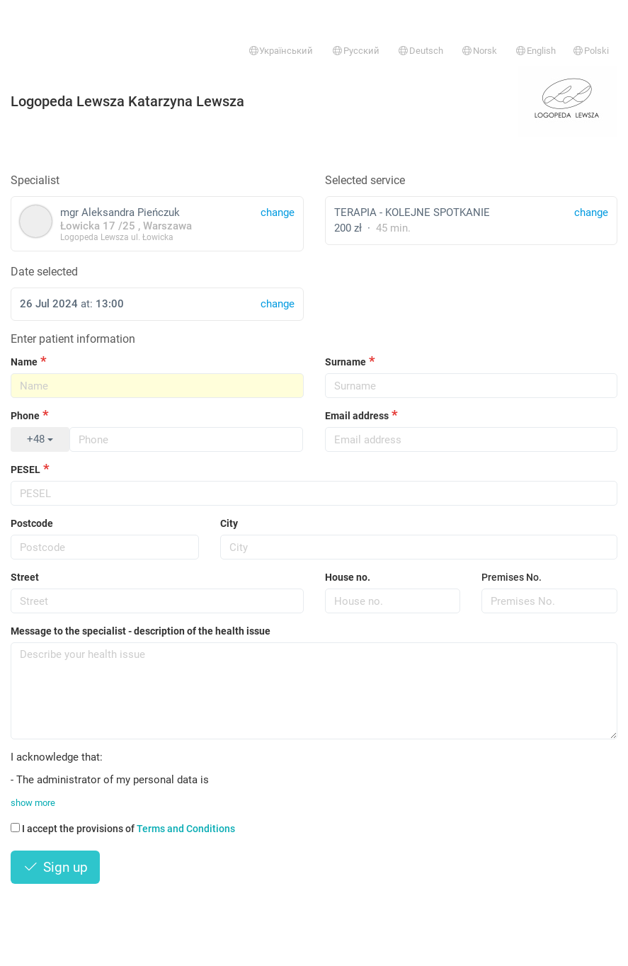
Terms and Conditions (186, 828)
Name (24, 362)
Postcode (32, 523)
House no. (347, 577)
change (591, 212)
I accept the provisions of (123, 828)
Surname (345, 362)
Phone (25, 415)
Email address (357, 415)
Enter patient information (73, 339)
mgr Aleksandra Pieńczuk (157, 223)
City (229, 523)
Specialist (35, 180)
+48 (40, 439)
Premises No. (511, 577)
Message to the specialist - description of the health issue (140, 631)
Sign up (55, 867)
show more (33, 802)
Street (25, 577)
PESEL (25, 469)
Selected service (365, 180)
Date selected (44, 271)
